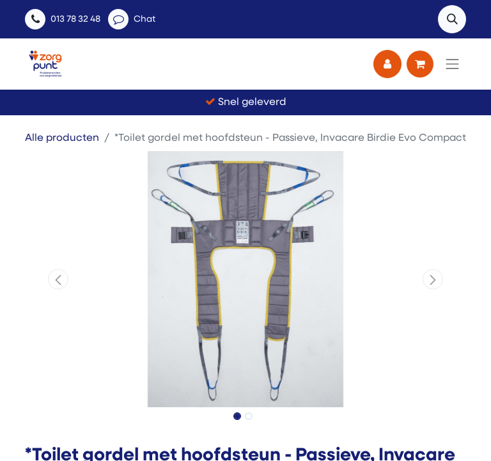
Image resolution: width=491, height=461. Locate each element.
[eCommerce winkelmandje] (420, 64)
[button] (452, 19)
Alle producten (62, 138)
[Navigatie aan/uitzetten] (453, 64)
